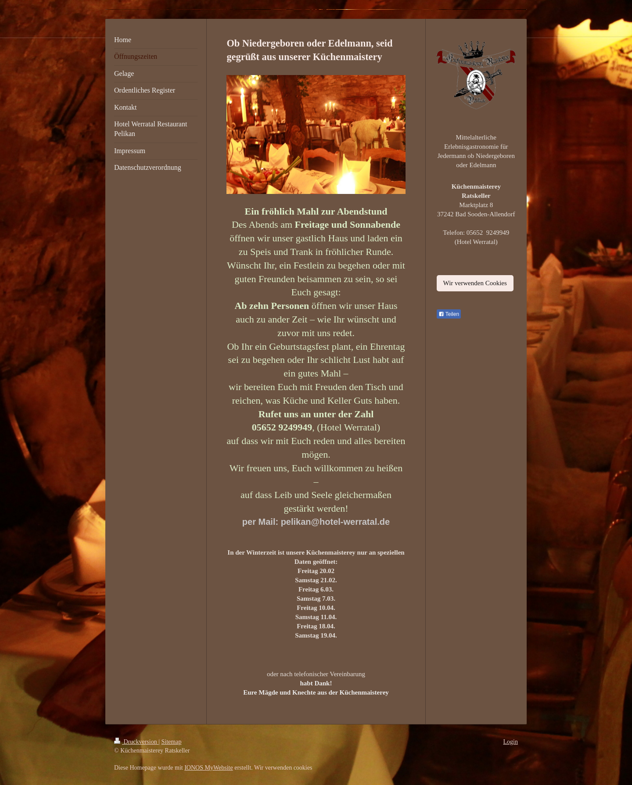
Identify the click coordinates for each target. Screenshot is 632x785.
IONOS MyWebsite (208, 767)
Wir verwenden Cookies (475, 283)
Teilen (448, 314)
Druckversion (136, 741)
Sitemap (172, 741)
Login (510, 741)
